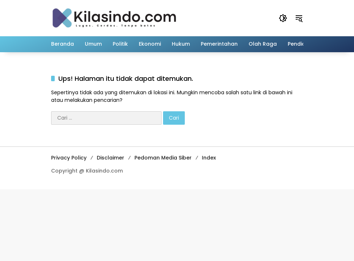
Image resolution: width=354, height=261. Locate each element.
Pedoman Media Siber (163, 157)
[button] (283, 18)
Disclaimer (110, 157)
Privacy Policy (69, 157)
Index (209, 157)
